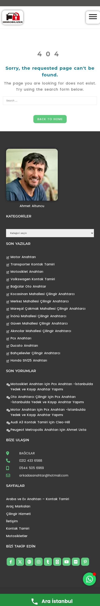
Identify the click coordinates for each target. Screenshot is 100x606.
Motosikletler (16, 536)
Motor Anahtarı (23, 257)
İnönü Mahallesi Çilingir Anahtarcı (38, 316)
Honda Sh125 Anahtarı (29, 360)
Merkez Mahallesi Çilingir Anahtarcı (40, 301)
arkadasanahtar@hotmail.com (43, 475)
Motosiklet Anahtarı (27, 271)
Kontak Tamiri (17, 528)
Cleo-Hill (63, 422)
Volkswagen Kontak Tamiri (33, 279)
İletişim (12, 521)
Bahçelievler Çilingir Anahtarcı (35, 353)
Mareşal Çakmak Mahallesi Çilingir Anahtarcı (48, 308)
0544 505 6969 (31, 468)
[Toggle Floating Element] (89, 579)
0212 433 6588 (30, 460)
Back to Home (50, 119)
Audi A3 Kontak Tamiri (29, 422)
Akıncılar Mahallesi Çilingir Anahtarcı (41, 331)
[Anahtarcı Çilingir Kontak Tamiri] (12, 17)
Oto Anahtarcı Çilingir (29, 396)
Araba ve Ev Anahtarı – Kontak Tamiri (37, 499)
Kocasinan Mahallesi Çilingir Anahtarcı (43, 294)
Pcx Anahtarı (21, 338)
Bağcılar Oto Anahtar (28, 286)
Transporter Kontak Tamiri (33, 264)
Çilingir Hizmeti (18, 514)
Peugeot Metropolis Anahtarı (34, 429)
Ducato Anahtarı (24, 345)
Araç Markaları (18, 506)
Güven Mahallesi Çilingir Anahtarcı (39, 323)
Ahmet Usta (76, 429)
